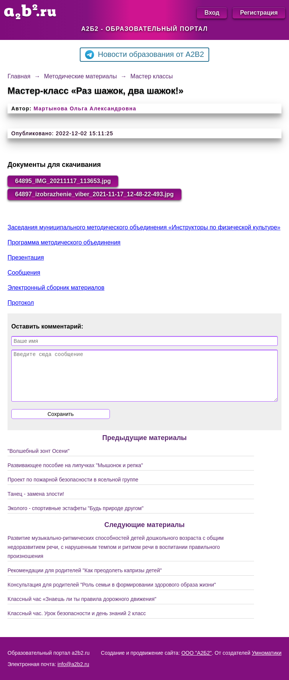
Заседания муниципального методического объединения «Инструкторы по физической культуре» (144, 227)
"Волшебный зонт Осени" (39, 460)
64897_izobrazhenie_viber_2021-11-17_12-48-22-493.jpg (94, 194)
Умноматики (266, 653)
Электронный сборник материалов (56, 287)
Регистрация (259, 12)
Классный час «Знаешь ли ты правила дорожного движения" (82, 608)
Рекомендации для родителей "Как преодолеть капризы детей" (85, 579)
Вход (211, 12)
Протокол (21, 303)
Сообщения (24, 272)
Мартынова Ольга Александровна (84, 108)
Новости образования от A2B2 (144, 54)
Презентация (26, 257)
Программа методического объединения (64, 242)
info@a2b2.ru (73, 664)
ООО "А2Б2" (196, 653)
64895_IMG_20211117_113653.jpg (63, 181)
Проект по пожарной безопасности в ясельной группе (73, 489)
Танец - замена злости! (36, 503)
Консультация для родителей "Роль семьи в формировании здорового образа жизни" (112, 594)
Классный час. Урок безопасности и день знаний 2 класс (77, 622)
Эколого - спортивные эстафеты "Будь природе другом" (75, 517)
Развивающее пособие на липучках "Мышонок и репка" (75, 474)
